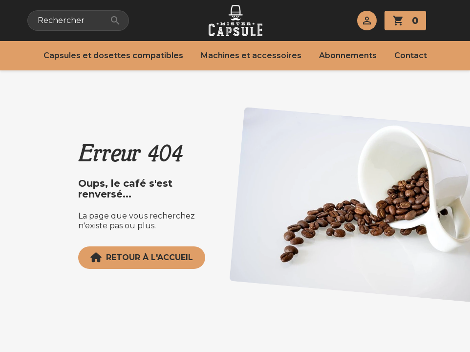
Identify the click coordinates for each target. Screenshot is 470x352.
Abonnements (348, 55)
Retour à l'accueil (141, 258)
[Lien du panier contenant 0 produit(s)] (405, 20)
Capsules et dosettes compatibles (113, 55)
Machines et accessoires (251, 55)
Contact (410, 55)
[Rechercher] (78, 20)
